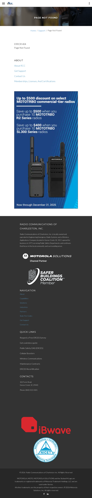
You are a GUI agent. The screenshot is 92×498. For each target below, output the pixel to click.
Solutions (23, 303)
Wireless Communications (31, 358)
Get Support (20, 71)
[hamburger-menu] (3, 3)
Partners (23, 311)
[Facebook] (44, 494)
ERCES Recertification (29, 369)
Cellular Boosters (27, 353)
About (22, 294)
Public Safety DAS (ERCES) (31, 348)
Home (33, 30)
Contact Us (19, 76)
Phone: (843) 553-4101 (28, 390)
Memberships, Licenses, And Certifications (34, 81)
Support (41, 30)
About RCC (19, 65)
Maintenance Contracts (30, 364)
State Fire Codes (26, 316)
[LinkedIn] (48, 494)
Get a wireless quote (28, 343)
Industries (24, 307)
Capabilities (24, 298)
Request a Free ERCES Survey (33, 337)
